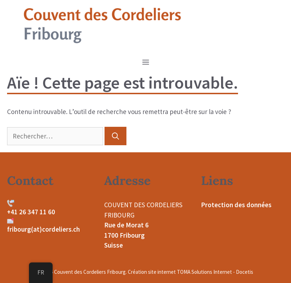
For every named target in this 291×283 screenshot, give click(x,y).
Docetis (244, 271)
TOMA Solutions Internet (204, 271)
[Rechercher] (115, 136)
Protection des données (236, 204)
